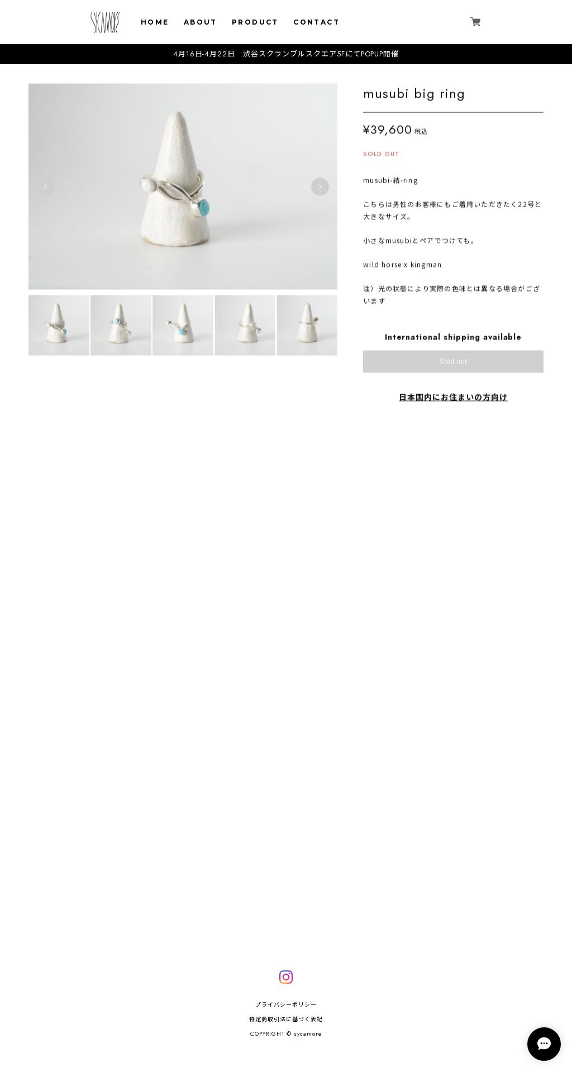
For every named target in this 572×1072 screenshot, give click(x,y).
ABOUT (200, 22)
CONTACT (316, 22)
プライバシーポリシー (286, 1005)
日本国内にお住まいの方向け (453, 400)
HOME (155, 22)
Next (320, 190)
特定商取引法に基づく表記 (286, 1019)
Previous (46, 190)
